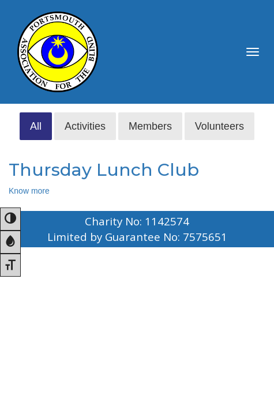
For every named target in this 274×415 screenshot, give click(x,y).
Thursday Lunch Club (104, 169)
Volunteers (219, 126)
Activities (85, 126)
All (36, 126)
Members (150, 126)
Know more (29, 190)
